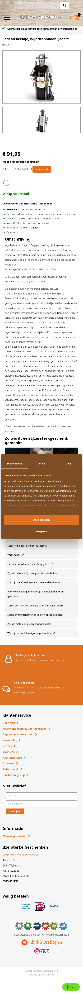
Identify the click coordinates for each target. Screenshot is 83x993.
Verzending (10, 740)
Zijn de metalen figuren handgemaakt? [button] (29, 623)
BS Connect (48, 974)
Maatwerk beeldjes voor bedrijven (25, 728)
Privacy (7, 746)
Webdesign (35, 974)
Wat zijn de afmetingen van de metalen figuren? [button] (34, 582)
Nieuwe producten (15, 836)
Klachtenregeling (14, 775)
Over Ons (9, 752)
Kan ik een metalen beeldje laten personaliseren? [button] (35, 605)
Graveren (8, 763)
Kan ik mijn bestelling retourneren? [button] (27, 545)
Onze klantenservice (48, 687)
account (60, 660)
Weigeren (41, 531)
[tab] (41, 546)
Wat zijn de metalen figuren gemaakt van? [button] (31, 633)
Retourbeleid (11, 769)
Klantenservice (12, 757)
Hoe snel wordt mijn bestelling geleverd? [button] (30, 564)
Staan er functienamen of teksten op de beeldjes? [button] (35, 614)
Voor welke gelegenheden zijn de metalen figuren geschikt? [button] (35, 594)
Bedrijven (9, 723)
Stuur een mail (41, 169)
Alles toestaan (41, 519)
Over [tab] (68, 463)
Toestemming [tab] (15, 463)
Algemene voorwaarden (18, 734)
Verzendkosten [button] (15, 554)
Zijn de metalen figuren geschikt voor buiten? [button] (33, 573)
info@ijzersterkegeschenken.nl (20, 855)
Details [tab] (41, 463)
